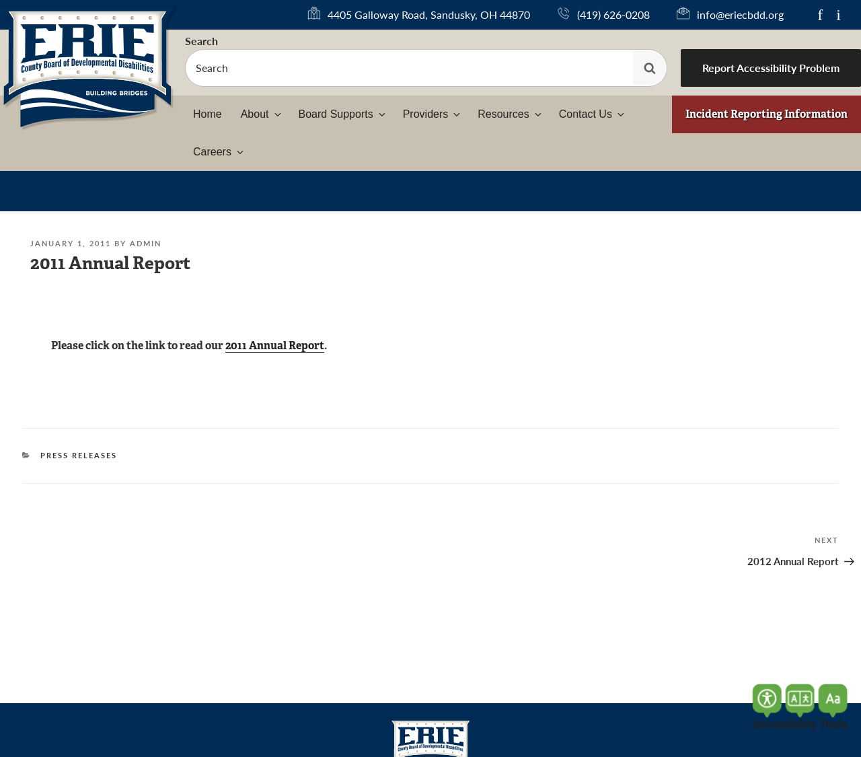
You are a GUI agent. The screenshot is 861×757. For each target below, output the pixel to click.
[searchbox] (426, 68)
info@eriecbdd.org (740, 14)
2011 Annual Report (274, 345)
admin (145, 243)
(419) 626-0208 (613, 14)
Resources (510, 114)
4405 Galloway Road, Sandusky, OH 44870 (429, 15)
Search (201, 40)
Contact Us (592, 114)
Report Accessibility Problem (770, 67)
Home (207, 114)
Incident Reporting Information (766, 114)
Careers (219, 151)
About (262, 114)
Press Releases (78, 455)
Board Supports (343, 114)
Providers (433, 114)
